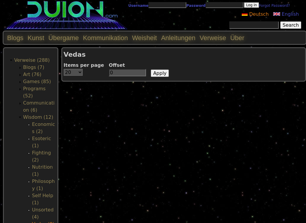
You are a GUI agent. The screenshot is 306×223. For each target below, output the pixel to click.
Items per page (84, 65)
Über (237, 38)
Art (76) (32, 74)
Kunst (36, 38)
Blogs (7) (33, 67)
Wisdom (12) (38, 117)
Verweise (213, 38)
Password (196, 6)
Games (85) (37, 81)
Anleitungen (178, 38)
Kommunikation (105, 38)
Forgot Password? (274, 6)
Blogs (15, 38)
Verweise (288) (32, 60)
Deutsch (255, 14)
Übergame (63, 38)
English (286, 14)
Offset (117, 65)
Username (138, 6)
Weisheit (144, 38)
